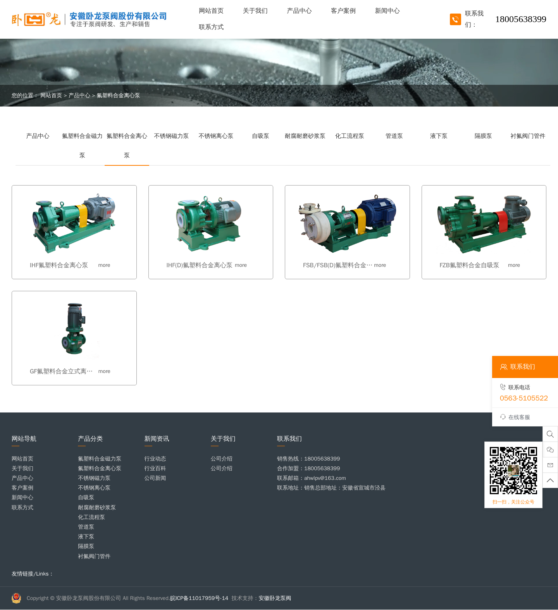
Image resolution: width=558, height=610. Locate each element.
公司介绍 (221, 458)
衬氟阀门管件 (528, 135)
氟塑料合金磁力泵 (82, 145)
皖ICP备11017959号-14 (199, 598)
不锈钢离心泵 (216, 135)
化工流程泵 (349, 135)
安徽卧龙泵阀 (275, 598)
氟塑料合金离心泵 (118, 95)
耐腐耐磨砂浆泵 (305, 135)
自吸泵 (260, 135)
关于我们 (255, 11)
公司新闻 (155, 478)
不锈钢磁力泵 (171, 135)
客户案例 (343, 11)
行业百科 (155, 468)
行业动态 (155, 458)
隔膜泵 (483, 135)
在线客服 (515, 417)
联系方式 (211, 27)
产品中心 (299, 11)
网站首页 (211, 11)
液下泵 (439, 135)
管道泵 (394, 135)
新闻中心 (387, 11)
